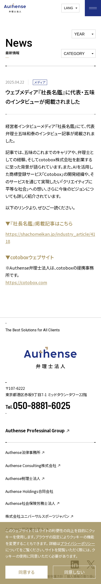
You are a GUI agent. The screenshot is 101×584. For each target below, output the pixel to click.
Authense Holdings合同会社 (29, 491)
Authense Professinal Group (37, 430)
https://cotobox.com (26, 282)
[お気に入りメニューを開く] (93, 8)
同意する (26, 572)
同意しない (74, 572)
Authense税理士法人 (25, 478)
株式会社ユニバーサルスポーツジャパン (39, 516)
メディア (39, 82)
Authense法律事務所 (25, 452)
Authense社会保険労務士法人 (32, 503)
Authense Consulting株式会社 (33, 465)
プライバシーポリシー (77, 543)
